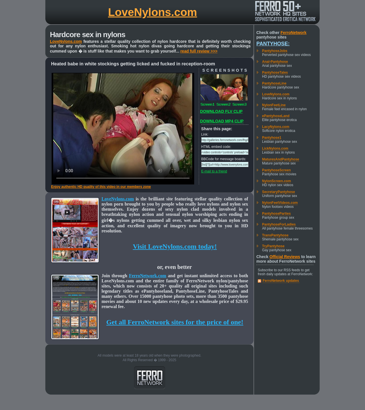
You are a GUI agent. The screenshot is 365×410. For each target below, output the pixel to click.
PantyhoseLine (274, 83)
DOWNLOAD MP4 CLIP (222, 121)
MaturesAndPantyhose (280, 159)
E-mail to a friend (214, 171)
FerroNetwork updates (281, 281)
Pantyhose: (273, 44)
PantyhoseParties (276, 214)
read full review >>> (198, 51)
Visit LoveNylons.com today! (175, 246)
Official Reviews (284, 256)
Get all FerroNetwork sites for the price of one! (174, 322)
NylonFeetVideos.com (280, 203)
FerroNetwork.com (147, 275)
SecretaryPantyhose (278, 192)
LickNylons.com (275, 148)
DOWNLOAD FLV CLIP (221, 111)
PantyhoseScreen (276, 170)
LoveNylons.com (152, 12)
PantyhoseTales (275, 73)
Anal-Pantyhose (275, 62)
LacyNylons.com (275, 127)
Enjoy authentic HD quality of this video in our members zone (101, 187)
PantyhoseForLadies (279, 224)
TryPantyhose (273, 246)
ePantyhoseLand (275, 116)
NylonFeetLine (274, 105)
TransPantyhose (275, 235)
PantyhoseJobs (274, 51)
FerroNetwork (294, 32)
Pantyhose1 (271, 138)
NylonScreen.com (276, 181)
